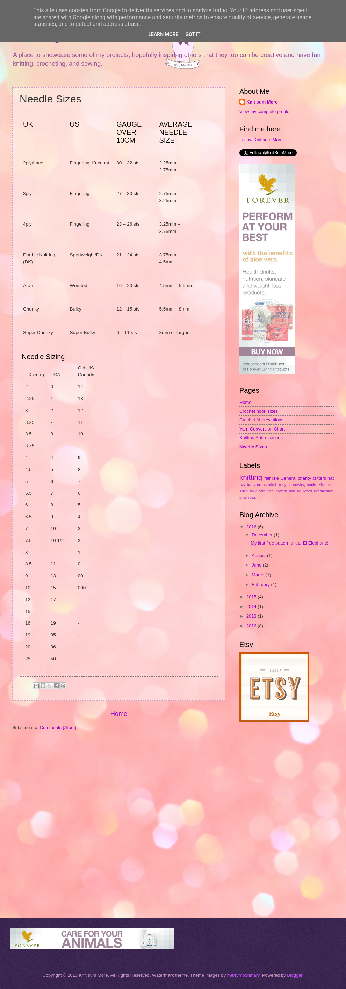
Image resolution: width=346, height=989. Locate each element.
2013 (252, 616)
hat (330, 478)
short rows (247, 497)
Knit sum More (261, 102)
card (262, 491)
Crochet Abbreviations (261, 419)
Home (118, 713)
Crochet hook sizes (258, 411)
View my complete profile (264, 111)
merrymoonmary (243, 975)
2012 (252, 625)
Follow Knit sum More (261, 139)
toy (242, 484)
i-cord (307, 491)
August (259, 555)
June (257, 565)
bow (253, 491)
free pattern (277, 491)
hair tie (295, 491)
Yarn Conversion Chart (262, 429)
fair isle (272, 478)
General (288, 478)
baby (251, 485)
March (258, 574)
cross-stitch (267, 485)
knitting (250, 477)
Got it (192, 34)
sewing (299, 485)
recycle (285, 485)
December (263, 535)
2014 (252, 606)
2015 (252, 596)
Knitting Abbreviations (261, 437)
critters (319, 478)
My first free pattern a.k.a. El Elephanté (290, 543)
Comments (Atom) (58, 727)
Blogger (294, 975)
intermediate (324, 491)
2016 (252, 526)
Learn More (163, 34)
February (261, 584)
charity (304, 478)
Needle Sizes (253, 446)
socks (312, 485)
